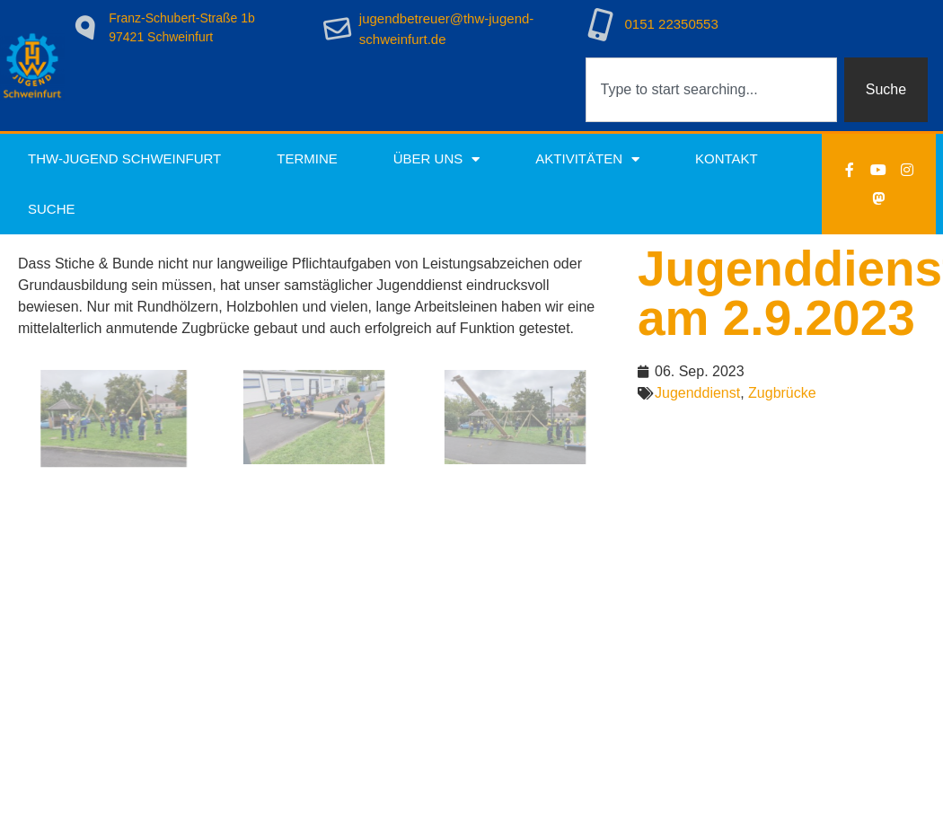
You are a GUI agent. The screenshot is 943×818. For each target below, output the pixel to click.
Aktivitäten (587, 159)
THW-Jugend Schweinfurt (124, 158)
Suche (51, 208)
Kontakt (726, 158)
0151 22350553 (671, 23)
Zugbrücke (782, 392)
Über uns (436, 159)
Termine (307, 158)
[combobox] (711, 89)
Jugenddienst (697, 392)
